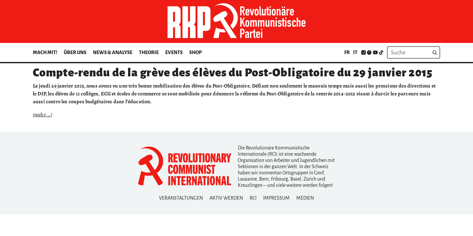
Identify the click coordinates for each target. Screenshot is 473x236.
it (355, 52)
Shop (195, 52)
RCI (253, 198)
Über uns (75, 52)
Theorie (149, 52)
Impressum (276, 198)
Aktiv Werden (226, 198)
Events (174, 52)
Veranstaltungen (181, 198)
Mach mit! (45, 52)
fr (347, 52)
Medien (305, 198)
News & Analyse (112, 52)
